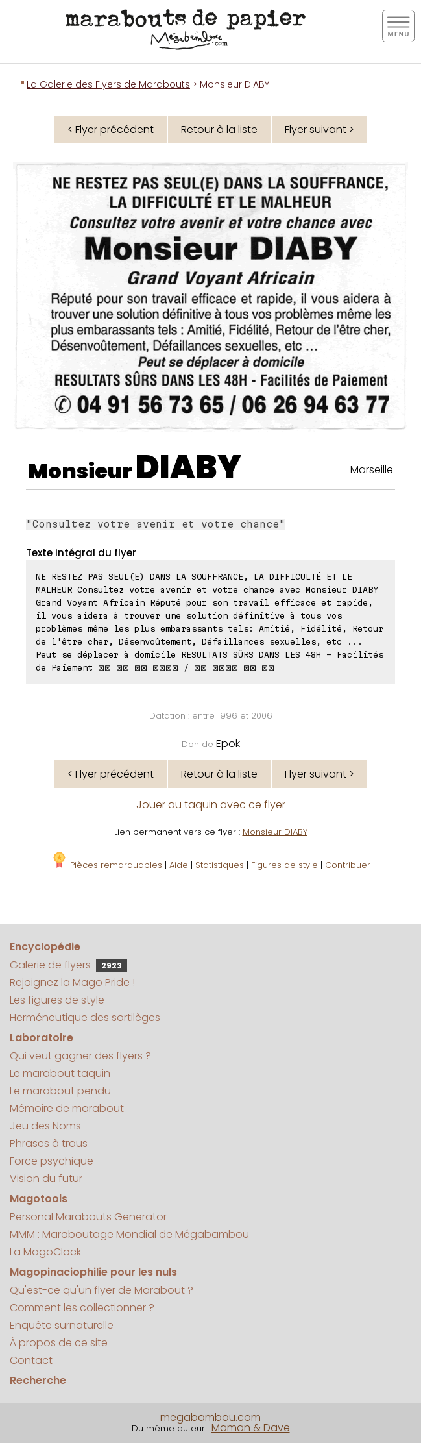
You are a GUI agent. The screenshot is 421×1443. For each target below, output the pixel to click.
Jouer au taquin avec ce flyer (210, 804)
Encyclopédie (45, 946)
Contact (31, 1360)
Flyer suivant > (319, 129)
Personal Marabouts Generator (88, 1216)
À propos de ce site (59, 1342)
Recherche (38, 1380)
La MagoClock (45, 1251)
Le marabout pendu (60, 1090)
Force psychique (51, 1160)
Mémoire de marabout (67, 1108)
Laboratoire (41, 1037)
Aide (178, 865)
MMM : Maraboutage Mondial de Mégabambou (129, 1234)
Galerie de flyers (68, 964)
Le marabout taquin (60, 1073)
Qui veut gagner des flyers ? (80, 1055)
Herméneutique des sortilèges (85, 1017)
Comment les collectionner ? (82, 1307)
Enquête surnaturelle (62, 1325)
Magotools (38, 1198)
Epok (228, 743)
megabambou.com (210, 1417)
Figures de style (284, 865)
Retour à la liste (219, 129)
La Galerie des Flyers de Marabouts (108, 84)
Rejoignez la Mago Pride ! (72, 982)
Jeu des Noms (45, 1125)
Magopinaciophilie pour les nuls (93, 1271)
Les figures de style (57, 1000)
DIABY (188, 467)
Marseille (371, 469)
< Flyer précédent (110, 129)
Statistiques (219, 865)
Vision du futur (46, 1178)
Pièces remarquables (106, 865)
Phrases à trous (49, 1143)
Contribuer (347, 865)
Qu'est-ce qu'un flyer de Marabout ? (101, 1290)
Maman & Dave (250, 1427)
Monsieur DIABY (275, 832)
